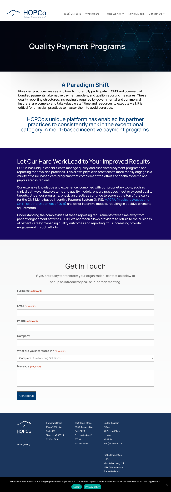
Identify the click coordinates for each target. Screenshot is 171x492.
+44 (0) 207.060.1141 (113, 443)
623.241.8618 (52, 439)
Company (23, 336)
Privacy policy (92, 487)
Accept (76, 487)
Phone (27, 321)
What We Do (92, 14)
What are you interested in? (41, 351)
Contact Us (155, 14)
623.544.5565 (81, 443)
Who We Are (114, 14)
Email (26, 306)
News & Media (136, 14)
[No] (166, 484)
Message (29, 366)
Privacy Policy (23, 444)
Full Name (29, 291)
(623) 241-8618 (72, 14)
